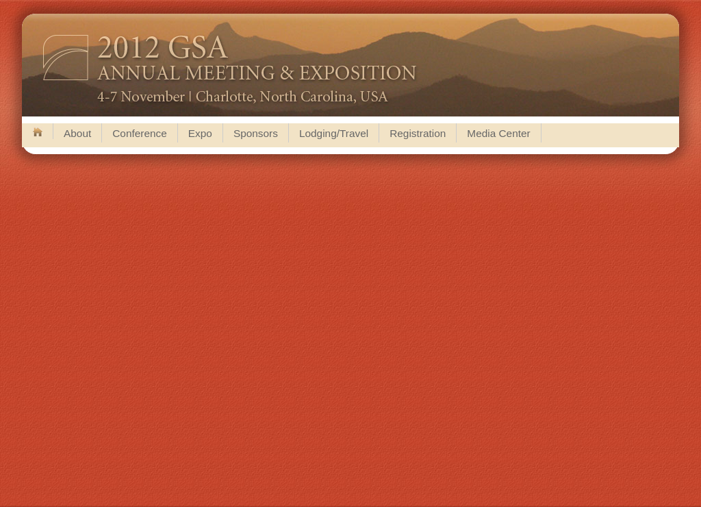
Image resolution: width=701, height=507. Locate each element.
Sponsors (255, 133)
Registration (418, 133)
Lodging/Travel (333, 133)
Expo (200, 133)
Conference (139, 133)
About (77, 133)
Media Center (498, 133)
